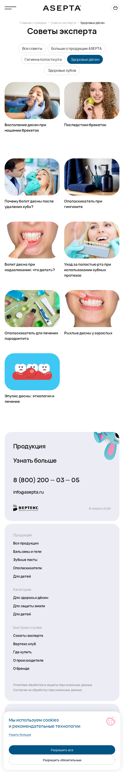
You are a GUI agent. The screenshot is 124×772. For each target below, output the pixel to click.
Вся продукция (26, 543)
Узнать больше (35, 459)
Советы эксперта (63, 22)
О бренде (21, 668)
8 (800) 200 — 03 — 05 (46, 479)
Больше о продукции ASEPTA (76, 48)
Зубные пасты (25, 559)
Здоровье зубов (62, 70)
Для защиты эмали (29, 605)
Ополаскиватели (27, 567)
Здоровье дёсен (85, 59)
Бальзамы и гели (27, 551)
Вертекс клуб (24, 643)
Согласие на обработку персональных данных (47, 690)
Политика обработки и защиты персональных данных (52, 684)
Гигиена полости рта (43, 59)
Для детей (22, 576)
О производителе (28, 660)
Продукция (29, 445)
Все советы (32, 48)
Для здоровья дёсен (30, 597)
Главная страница (33, 22)
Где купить (22, 651)
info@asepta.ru (28, 492)
